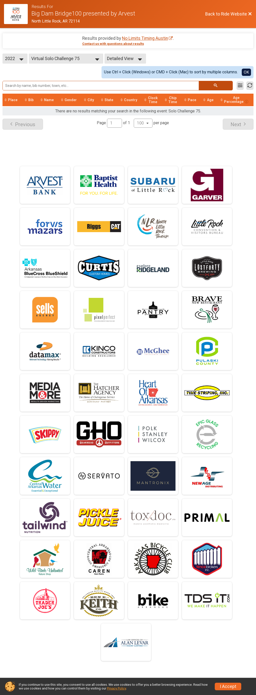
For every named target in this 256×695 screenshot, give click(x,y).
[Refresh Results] (250, 85)
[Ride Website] (18, 14)
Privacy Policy (116, 688)
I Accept (228, 686)
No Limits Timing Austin (145, 38)
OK (246, 72)
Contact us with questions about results (113, 44)
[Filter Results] (240, 85)
